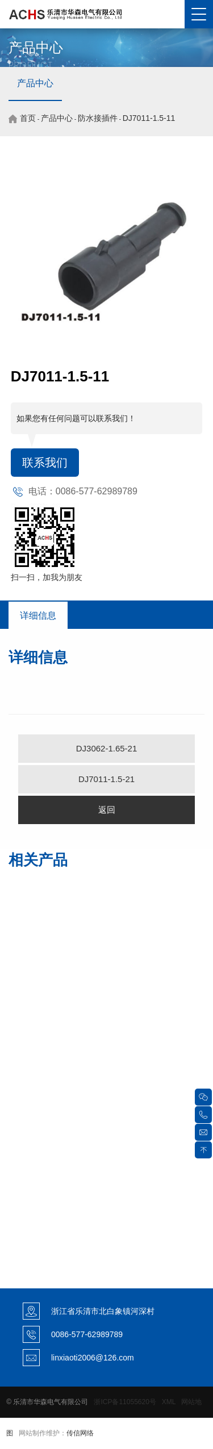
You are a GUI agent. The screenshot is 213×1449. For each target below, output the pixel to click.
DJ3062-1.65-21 (106, 748)
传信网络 (80, 1433)
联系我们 (45, 462)
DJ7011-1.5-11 (149, 118)
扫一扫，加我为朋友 (46, 577)
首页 (28, 118)
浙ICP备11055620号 (125, 1402)
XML (169, 1402)
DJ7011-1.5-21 (106, 779)
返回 (106, 809)
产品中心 (35, 83)
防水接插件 (98, 118)
